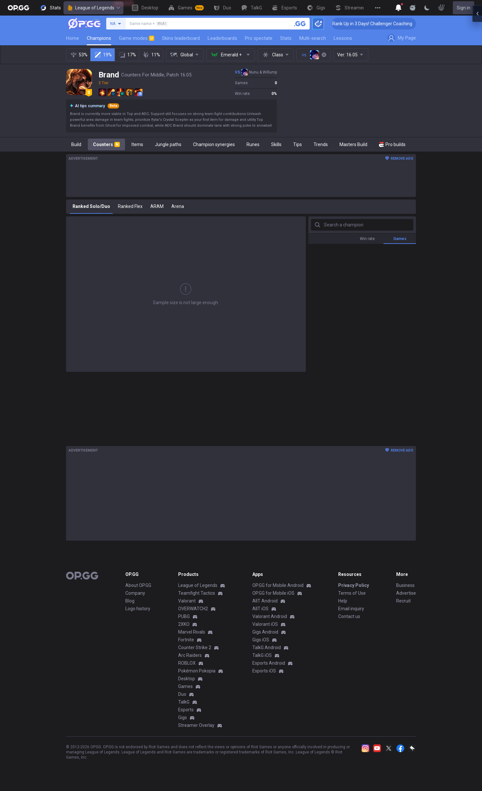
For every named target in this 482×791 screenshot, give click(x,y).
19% (103, 55)
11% (151, 55)
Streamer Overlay (196, 725)
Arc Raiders (190, 655)
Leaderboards (222, 38)
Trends (321, 144)
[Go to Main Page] (18, 8)
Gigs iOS (260, 639)
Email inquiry (351, 608)
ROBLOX (187, 663)
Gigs (182, 717)
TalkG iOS (262, 655)
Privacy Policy (353, 585)
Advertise (406, 593)
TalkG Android (266, 647)
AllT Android (265, 600)
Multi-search (312, 38)
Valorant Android (269, 616)
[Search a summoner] (300, 23)
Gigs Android (265, 632)
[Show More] (398, 7)
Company (135, 593)
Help (342, 600)
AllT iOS (260, 608)
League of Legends (93, 8)
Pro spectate (258, 38)
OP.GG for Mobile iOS (273, 593)
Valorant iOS (265, 624)
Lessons (343, 38)
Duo (182, 694)
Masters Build (353, 144)
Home (72, 38)
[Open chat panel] (477, 116)
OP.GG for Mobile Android (278, 585)
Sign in (463, 7)
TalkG (183, 702)
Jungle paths (168, 144)
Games (185, 686)
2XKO (183, 624)
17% (127, 55)
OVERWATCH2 (193, 608)
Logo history (137, 608)
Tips (297, 144)
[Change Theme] (426, 7)
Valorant (187, 600)
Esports (186, 709)
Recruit (403, 600)
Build (76, 144)
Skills (276, 144)
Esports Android (268, 663)
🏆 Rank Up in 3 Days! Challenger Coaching (380, 23)
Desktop (186, 678)
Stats (286, 38)
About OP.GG (138, 585)
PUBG (184, 616)
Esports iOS (264, 670)
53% (78, 55)
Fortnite (186, 639)
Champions (99, 38)
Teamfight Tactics (196, 593)
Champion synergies (214, 144)
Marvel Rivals (191, 632)
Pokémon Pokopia (196, 670)
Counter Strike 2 (194, 647)
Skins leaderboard (181, 38)
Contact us (349, 616)
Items (137, 144)
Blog (129, 600)
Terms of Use (352, 593)
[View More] (377, 7)
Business (405, 585)
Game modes (136, 38)
